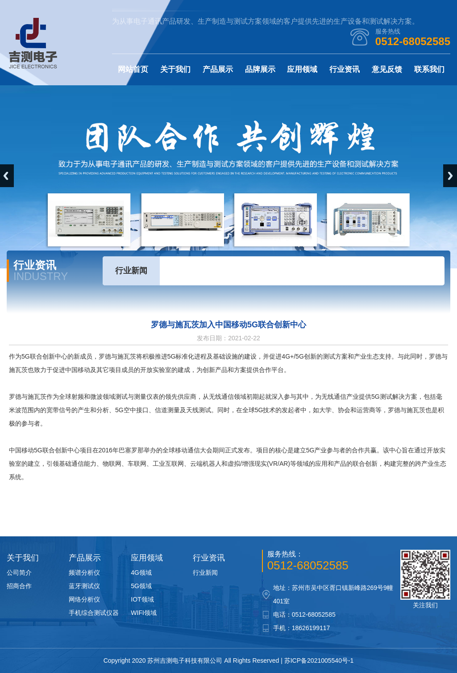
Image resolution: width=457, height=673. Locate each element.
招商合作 (19, 585)
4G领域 (141, 572)
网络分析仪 (84, 599)
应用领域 (302, 69)
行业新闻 (131, 270)
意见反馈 (387, 69)
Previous (7, 175)
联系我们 (429, 69)
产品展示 (218, 69)
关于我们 (175, 69)
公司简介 (19, 572)
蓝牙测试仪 (84, 585)
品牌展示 (260, 69)
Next (450, 175)
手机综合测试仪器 (94, 612)
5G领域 (141, 585)
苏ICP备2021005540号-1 (319, 660)
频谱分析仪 (84, 572)
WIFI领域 (144, 612)
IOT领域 (142, 599)
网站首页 (133, 69)
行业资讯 (344, 69)
